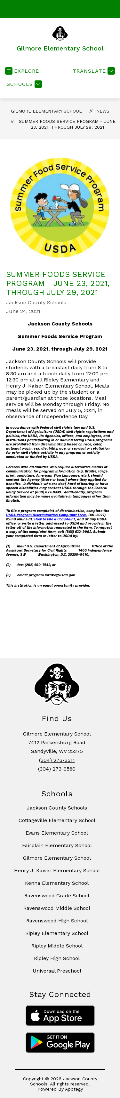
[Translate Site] (93, 71)
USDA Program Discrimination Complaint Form (46, 515)
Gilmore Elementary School (46, 111)
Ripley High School (57, 958)
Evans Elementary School (57, 833)
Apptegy (74, 1089)
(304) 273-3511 (57, 760)
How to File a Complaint (54, 519)
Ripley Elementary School (56, 933)
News (102, 111)
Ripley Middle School (57, 946)
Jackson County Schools (57, 808)
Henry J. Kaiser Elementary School (57, 870)
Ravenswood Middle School (56, 908)
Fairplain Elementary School (57, 845)
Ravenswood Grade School (56, 895)
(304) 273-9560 (57, 769)
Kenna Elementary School (57, 883)
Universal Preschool (57, 971)
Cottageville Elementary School (57, 820)
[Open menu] (22, 71)
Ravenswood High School (57, 921)
